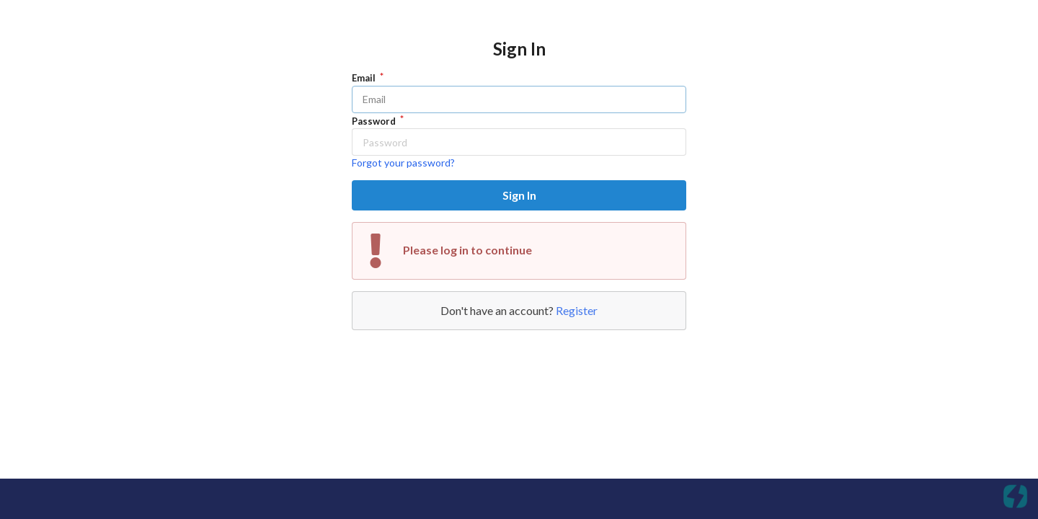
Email (365, 78)
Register (577, 310)
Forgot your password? (403, 162)
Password (375, 121)
